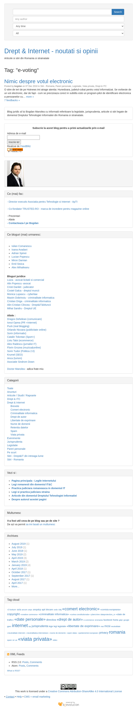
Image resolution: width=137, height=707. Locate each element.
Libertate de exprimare (23, 420)
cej (60, 609)
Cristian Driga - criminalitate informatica (29, 301)
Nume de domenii (20, 423)
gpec (9, 626)
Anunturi (11, 391)
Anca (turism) (14, 358)
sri (13, 640)
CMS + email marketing (37, 696)
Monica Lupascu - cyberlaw (22, 294)
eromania (99, 620)
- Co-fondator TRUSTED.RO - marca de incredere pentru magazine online (48, 208)
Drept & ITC (101, 86)
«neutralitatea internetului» (37, 633)
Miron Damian (19, 260)
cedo (56, 610)
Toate (10, 388)
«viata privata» (35, 639)
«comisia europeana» (110, 609)
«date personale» (29, 619)
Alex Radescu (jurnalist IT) (21, 344)
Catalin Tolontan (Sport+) (21, 336)
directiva (51, 619)
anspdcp (37, 609)
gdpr (121, 620)
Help (19, 696)
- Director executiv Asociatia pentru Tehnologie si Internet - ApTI (42, 201)
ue (16, 640)
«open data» (72, 633)
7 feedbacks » (12, 100)
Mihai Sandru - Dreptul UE (21, 308)
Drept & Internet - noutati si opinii (51, 51)
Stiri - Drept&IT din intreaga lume (25, 456)
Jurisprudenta (14, 441)
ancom (24, 610)
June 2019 (17, 550)
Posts (25, 662)
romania (117, 632)
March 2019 (18, 561)
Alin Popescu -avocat (19, 283)
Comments (36, 662)
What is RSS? (13, 670)
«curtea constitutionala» (80, 614)
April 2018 (17, 568)
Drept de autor (19, 416)
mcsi (107, 626)
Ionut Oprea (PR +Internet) (22, 322)
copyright (13, 614)
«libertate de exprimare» (83, 626)
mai (102, 626)
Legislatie (76, 86)
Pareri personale (63, 86)
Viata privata (88, 86)
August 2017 (19, 579)
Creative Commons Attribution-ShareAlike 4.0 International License (85, 691)
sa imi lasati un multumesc (40, 524)
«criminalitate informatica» (54, 614)
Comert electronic (20, 409)
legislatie (62, 626)
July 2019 (17, 547)
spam (9, 640)
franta (115, 620)
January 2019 (19, 565)
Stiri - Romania (47, 86)
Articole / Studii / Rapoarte (21, 395)
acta (19, 609)
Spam (14, 431)
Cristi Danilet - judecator (20, 287)
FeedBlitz (25, 146)
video (55, 640)
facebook (107, 620)
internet (20, 625)
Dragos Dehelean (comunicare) (24, 319)
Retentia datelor (19, 427)
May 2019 (17, 554)
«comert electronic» (81, 608)
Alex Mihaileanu (20, 267)
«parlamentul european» (88, 633)
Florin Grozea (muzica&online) (24, 347)
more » (30, 96)
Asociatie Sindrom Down (20, 361)
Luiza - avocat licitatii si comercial (25, 279)
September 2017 (21, 575)
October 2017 (19, 572)
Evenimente (13, 438)
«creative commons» (29, 614)
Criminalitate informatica (24, 413)
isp (30, 626)
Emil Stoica (18, 263)
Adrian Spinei (19, 253)
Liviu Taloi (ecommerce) (20, 340)
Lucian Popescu (20, 256)
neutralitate (115, 626)
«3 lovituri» (11, 610)
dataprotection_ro (107, 614)
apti (43, 609)
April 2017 (17, 582)
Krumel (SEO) (15, 354)
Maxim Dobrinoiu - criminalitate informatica (30, 297)
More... (15, 586)
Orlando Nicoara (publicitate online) (26, 329)
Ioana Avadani (19, 249)
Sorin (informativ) (16, 333)
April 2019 (17, 558)
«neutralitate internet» (16, 633)
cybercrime (95, 614)
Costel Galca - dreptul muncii (23, 290)
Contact (10, 696)
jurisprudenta (40, 626)
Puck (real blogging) (18, 326)
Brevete (15, 406)
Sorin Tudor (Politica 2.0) (21, 351)
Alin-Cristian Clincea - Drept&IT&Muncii (29, 304)
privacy (103, 632)
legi (55, 626)
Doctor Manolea (16, 368)
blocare (49, 609)
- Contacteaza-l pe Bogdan (23, 223)
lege (51, 626)
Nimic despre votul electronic (38, 81)
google (126, 620)
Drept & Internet (16, 402)
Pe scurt (11, 452)
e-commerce (88, 620)
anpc (30, 610)
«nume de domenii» (57, 633)
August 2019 (19, 543)
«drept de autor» (70, 619)
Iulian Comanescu (22, 246)
